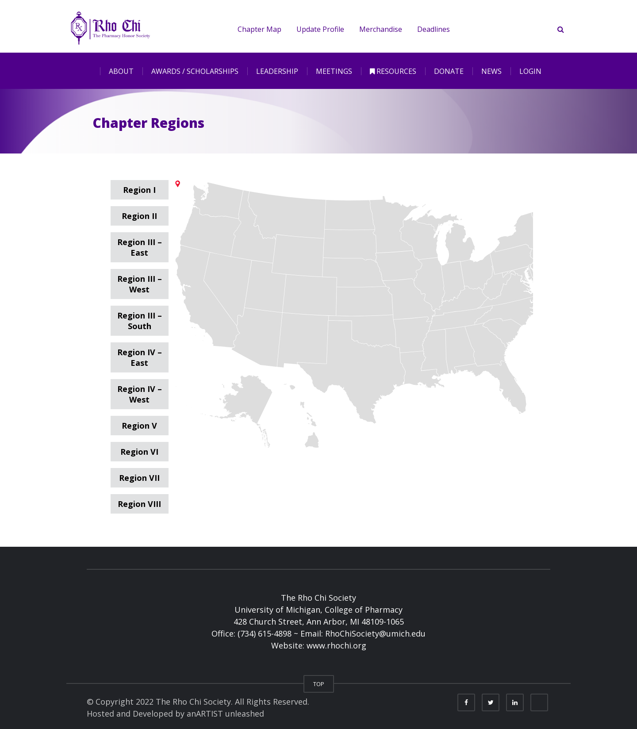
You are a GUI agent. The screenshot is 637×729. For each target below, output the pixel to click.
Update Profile (317, 29)
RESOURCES (393, 71)
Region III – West (139, 284)
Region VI (139, 451)
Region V (139, 425)
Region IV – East (139, 357)
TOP (318, 684)
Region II (139, 216)
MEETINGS (334, 71)
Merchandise (377, 29)
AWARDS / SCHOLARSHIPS (194, 71)
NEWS (491, 71)
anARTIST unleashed (225, 713)
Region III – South (139, 320)
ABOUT (121, 71)
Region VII (139, 477)
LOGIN (530, 71)
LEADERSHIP (277, 71)
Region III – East (139, 247)
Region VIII (139, 504)
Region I (139, 189)
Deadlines (430, 29)
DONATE (449, 71)
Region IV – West (139, 394)
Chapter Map (256, 29)
